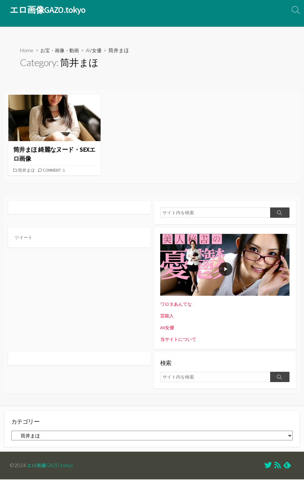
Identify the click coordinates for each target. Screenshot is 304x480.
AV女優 (97, 51)
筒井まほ (27, 170)
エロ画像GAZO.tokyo (51, 466)
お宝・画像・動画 (61, 51)
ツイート (24, 238)
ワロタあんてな (177, 305)
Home (27, 51)
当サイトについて (179, 339)
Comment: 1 (55, 170)
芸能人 (167, 316)
